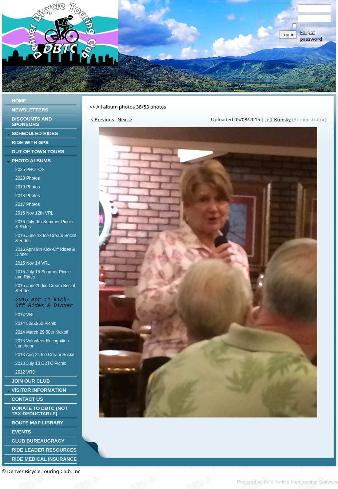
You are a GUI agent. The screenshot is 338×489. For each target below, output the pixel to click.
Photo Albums (31, 160)
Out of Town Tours (38, 151)
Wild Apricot (276, 482)
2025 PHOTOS (29, 169)
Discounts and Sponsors (32, 121)
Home (19, 100)
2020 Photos (27, 178)
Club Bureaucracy (38, 441)
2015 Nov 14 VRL (32, 263)
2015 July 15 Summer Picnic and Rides (43, 274)
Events (21, 432)
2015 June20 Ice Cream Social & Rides (45, 288)
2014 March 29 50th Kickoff (41, 332)
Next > (125, 119)
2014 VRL (25, 314)
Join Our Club (31, 381)
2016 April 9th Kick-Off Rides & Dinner (45, 252)
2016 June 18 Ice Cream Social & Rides (45, 238)
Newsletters (30, 110)
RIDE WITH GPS (30, 142)
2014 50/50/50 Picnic (35, 323)
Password (284, 18)
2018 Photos (27, 195)
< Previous (102, 119)
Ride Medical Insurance (44, 459)
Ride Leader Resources (44, 450)
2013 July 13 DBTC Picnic (40, 363)
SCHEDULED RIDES (35, 133)
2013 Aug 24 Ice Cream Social (44, 354)
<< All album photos (112, 106)
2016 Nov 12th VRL (34, 213)
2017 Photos (27, 204)
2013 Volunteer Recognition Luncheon (42, 343)
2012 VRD (25, 372)
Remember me (317, 25)
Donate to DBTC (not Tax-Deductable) (40, 411)
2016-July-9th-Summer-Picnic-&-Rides (44, 224)
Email (289, 8)
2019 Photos (27, 187)
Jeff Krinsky (278, 119)
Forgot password (311, 35)
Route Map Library (37, 422)
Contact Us (27, 399)
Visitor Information (39, 390)
